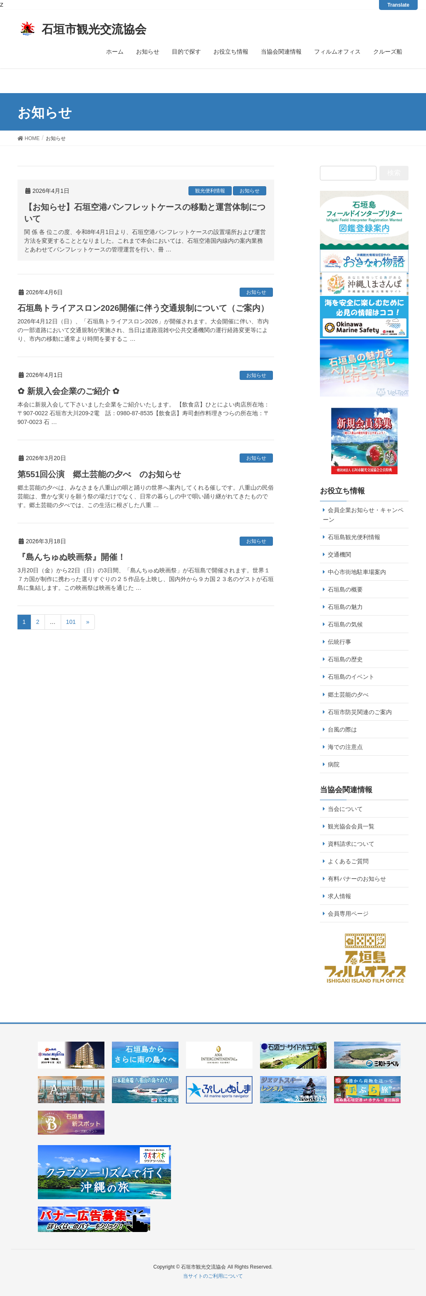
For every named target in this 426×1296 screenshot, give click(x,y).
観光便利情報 (210, 191)
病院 (333, 764)
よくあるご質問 (348, 861)
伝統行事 (339, 641)
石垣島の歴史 (345, 659)
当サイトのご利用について (213, 1276)
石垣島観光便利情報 (354, 537)
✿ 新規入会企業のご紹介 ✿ (68, 391)
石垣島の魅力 (345, 607)
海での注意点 (345, 747)
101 (71, 621)
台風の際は (342, 729)
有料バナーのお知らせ (357, 878)
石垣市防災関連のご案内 (360, 712)
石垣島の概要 (345, 589)
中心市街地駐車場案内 (357, 572)
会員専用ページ (348, 913)
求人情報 (339, 896)
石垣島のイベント (351, 676)
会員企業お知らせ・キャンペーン (363, 515)
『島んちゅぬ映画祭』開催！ (71, 557)
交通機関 (339, 554)
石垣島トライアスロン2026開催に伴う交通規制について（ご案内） (143, 308)
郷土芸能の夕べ (348, 694)
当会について (345, 809)
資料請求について (351, 843)
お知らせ (250, 191)
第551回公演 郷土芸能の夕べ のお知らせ (99, 474)
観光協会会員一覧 (351, 826)
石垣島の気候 (345, 624)
